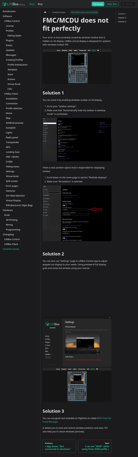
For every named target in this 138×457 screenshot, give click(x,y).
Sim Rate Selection (15, 195)
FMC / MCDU (12, 156)
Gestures (10, 190)
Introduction (9, 11)
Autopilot (10, 127)
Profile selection (14, 108)
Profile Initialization (18, 64)
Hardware (8, 210)
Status (9, 45)
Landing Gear (13, 151)
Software (7, 16)
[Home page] (45, 12)
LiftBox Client (11, 93)
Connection (12, 103)
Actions (11, 79)
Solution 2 (122, 17)
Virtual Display (13, 200)
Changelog (8, 234)
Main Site (112, 4)
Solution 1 (122, 14)
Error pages (12, 185)
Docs (32, 4)
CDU (10, 88)
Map (8, 118)
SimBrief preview (14, 122)
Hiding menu (12, 166)
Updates (10, 50)
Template (12, 69)
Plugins (9, 40)
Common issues (11, 248)
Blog (40, 4)
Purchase (98, 4)
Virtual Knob (14, 84)
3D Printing (12, 219)
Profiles (10, 30)
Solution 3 (122, 21)
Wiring (9, 224)
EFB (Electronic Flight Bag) (19, 205)
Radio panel (12, 137)
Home (9, 113)
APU (8, 147)
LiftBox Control (12, 21)
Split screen (12, 181)
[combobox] (128, 4)
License (10, 25)
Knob (7, 215)
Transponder (12, 142)
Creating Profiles (14, 59)
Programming (13, 229)
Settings (10, 171)
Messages (11, 54)
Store (10, 74)
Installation (12, 98)
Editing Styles (14, 35)
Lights (9, 132)
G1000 (9, 161)
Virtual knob (12, 176)
